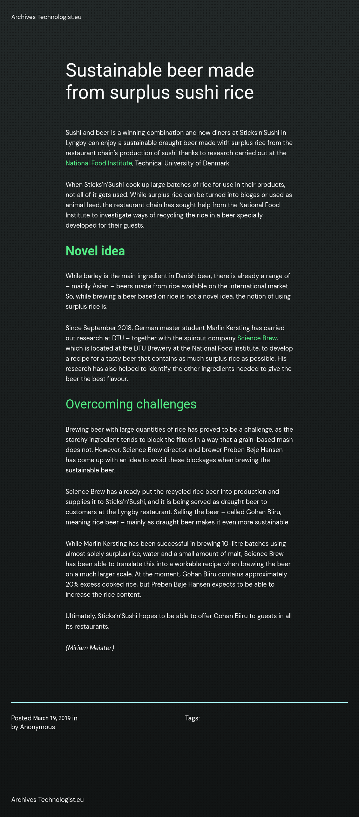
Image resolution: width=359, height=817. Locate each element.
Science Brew (257, 338)
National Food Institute (99, 163)
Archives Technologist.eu (46, 17)
